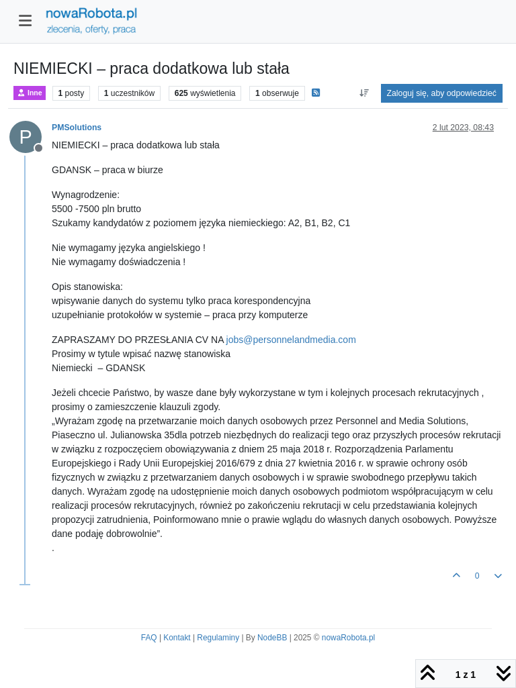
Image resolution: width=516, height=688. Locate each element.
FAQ (149, 637)
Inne (29, 93)
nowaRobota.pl (348, 637)
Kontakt (176, 637)
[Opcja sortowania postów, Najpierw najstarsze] (364, 93)
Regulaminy (218, 637)
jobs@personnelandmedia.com (291, 339)
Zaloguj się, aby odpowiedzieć (442, 93)
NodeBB (272, 637)
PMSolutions (76, 127)
